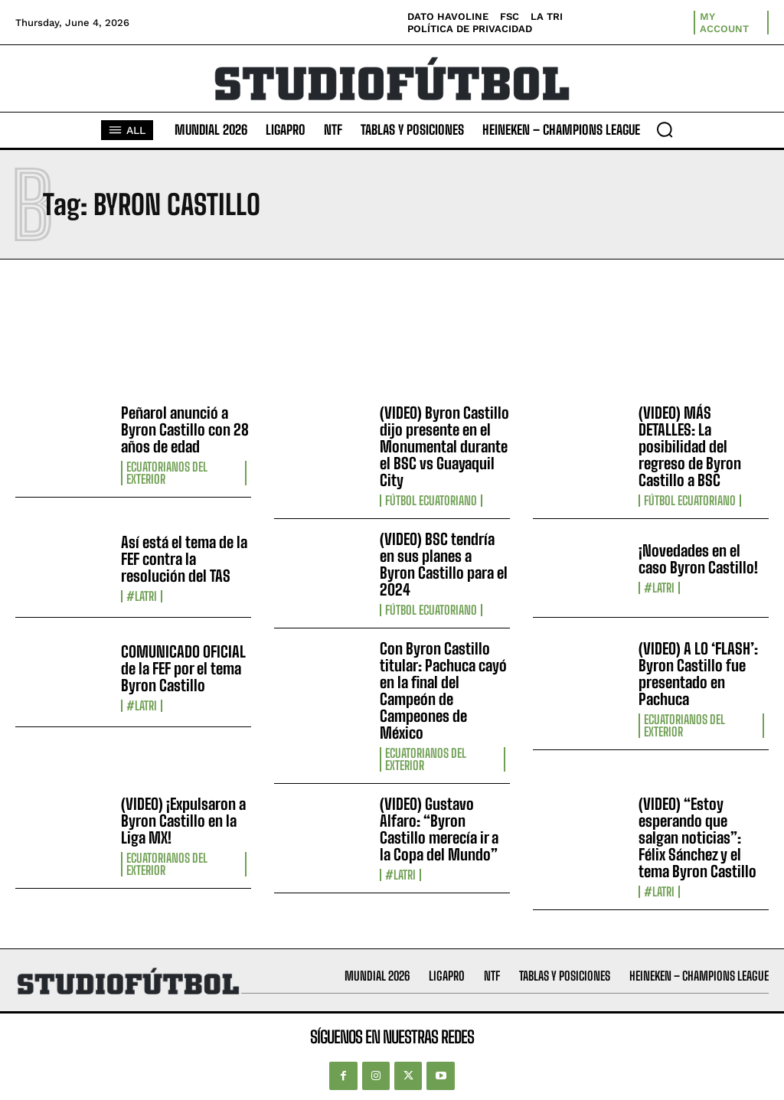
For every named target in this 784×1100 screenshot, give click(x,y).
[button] (664, 129)
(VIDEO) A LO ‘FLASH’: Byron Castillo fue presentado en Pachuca (698, 673)
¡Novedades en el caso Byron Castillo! (698, 558)
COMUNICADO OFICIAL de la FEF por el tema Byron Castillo (183, 668)
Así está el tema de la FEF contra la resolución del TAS (184, 559)
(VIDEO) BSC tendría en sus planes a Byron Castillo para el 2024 (444, 564)
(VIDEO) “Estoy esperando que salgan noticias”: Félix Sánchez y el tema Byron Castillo (697, 837)
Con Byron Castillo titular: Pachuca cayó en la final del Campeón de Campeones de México (443, 690)
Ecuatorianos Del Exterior (166, 473)
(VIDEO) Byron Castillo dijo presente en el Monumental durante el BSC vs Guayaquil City (444, 446)
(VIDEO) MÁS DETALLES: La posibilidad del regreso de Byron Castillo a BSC (690, 446)
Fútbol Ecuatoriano (431, 501)
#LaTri (141, 596)
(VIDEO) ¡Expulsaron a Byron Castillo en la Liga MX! (183, 821)
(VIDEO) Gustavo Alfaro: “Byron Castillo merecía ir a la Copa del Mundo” (439, 829)
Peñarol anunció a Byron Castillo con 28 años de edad (185, 429)
